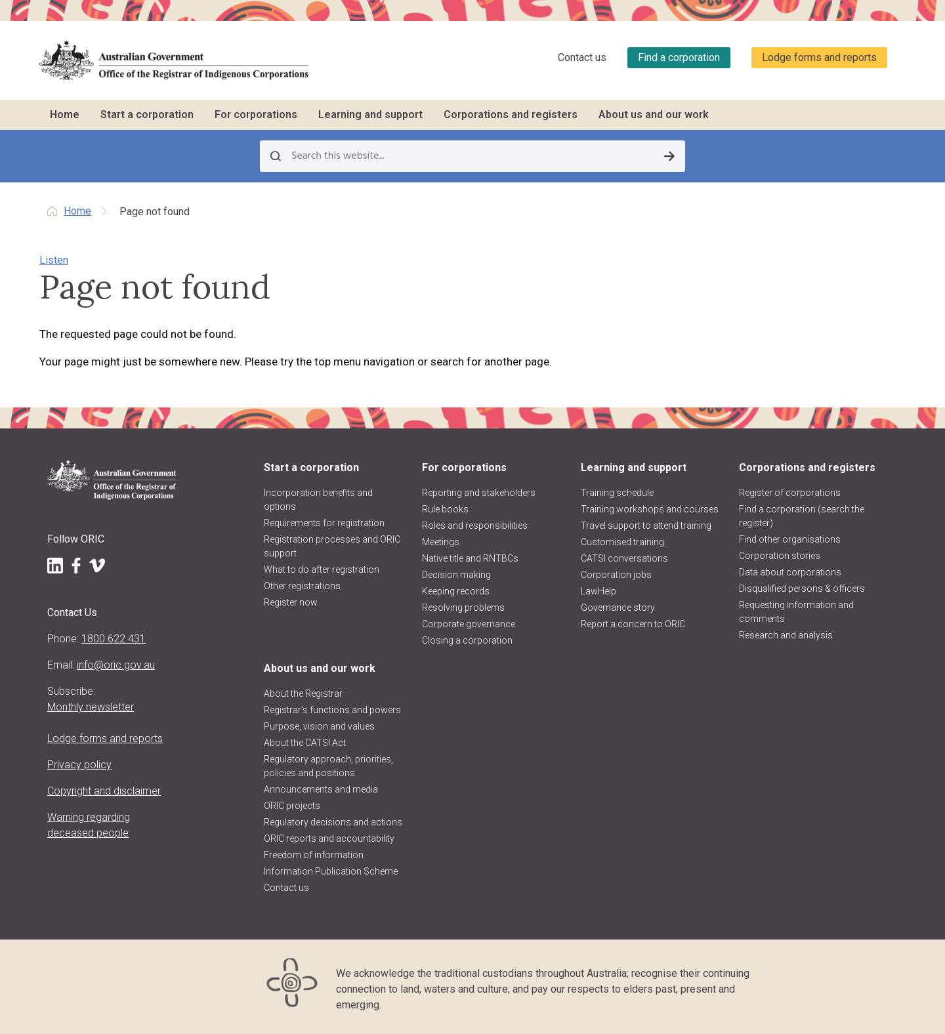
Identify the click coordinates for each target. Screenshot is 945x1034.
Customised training (622, 542)
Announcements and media (321, 789)
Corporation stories (779, 555)
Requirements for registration (324, 523)
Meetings (440, 542)
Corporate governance (468, 624)
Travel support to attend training (646, 525)
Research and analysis (786, 635)
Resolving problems (463, 607)
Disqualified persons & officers (802, 588)
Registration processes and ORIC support (332, 546)
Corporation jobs (616, 574)
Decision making (456, 574)
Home (64, 114)
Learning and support (370, 114)
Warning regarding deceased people (88, 825)
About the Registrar (303, 693)
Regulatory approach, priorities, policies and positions (328, 766)
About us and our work (653, 114)
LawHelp (598, 591)
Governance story (618, 607)
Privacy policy (79, 764)
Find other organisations (790, 539)
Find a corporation (679, 57)
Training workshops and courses (650, 509)
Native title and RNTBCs (470, 558)
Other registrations (302, 586)
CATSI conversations (624, 558)
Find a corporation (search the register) (801, 516)
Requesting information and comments (796, 612)
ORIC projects (292, 805)
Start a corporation (147, 114)
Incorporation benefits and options (318, 499)
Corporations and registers (511, 114)
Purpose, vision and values (319, 726)
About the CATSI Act (305, 742)
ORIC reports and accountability (329, 838)
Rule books (445, 509)
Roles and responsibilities (475, 525)
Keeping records (456, 591)
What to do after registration (321, 569)
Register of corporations (790, 492)
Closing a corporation (467, 640)
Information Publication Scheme (331, 871)
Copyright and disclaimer (104, 791)
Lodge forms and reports (819, 57)
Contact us (582, 57)
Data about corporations (790, 572)
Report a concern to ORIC (633, 624)
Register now (291, 602)
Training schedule (617, 492)
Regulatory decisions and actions (333, 822)
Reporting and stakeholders (479, 492)
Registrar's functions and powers (332, 710)
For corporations (256, 114)
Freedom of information (314, 855)
